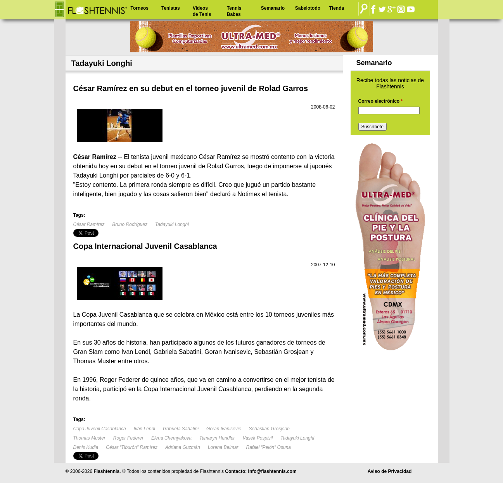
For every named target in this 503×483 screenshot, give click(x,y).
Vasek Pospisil (258, 438)
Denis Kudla (86, 447)
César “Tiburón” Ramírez (131, 447)
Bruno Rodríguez (129, 224)
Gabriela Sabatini (181, 428)
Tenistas (170, 8)
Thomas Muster (89, 438)
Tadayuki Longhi (172, 224)
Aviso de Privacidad (390, 471)
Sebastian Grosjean (269, 428)
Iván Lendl (144, 428)
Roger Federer (128, 438)
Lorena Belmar (223, 447)
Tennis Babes (234, 11)
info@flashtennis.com (272, 471)
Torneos (140, 8)
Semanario (273, 8)
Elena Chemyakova (171, 438)
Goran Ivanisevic (223, 428)
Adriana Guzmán (182, 447)
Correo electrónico (380, 101)
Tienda (336, 8)
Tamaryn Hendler (217, 438)
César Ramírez (89, 224)
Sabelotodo (307, 8)
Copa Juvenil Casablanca (99, 428)
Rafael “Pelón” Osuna (268, 447)
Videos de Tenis (202, 11)
